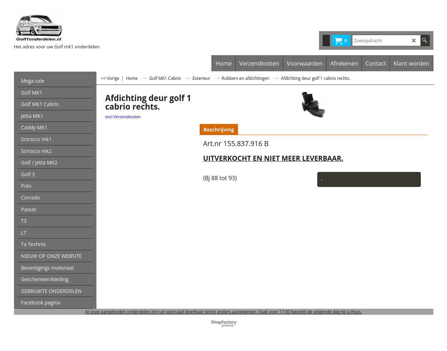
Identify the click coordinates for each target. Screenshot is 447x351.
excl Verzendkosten (123, 116)
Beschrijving (219, 129)
